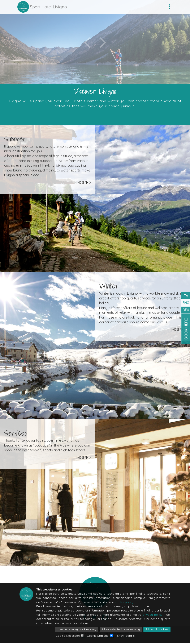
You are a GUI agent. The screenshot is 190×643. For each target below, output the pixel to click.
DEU (186, 310)
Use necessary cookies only (76, 629)
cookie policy (124, 602)
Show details (126, 636)
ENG (185, 303)
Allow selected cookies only (121, 629)
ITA (185, 296)
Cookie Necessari (68, 636)
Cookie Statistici (98, 636)
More (83, 182)
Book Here (185, 329)
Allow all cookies (157, 629)
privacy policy (153, 615)
